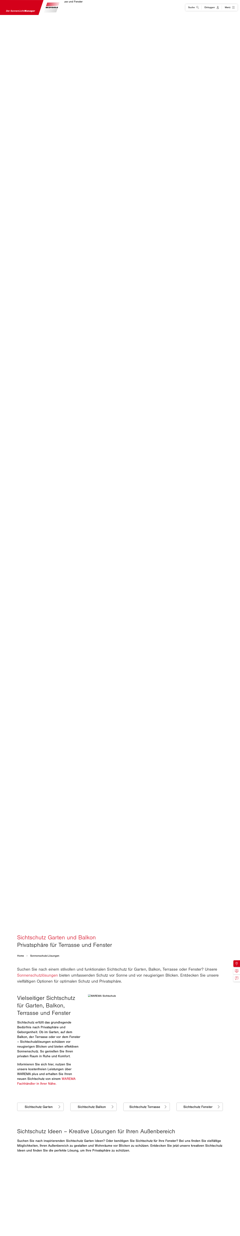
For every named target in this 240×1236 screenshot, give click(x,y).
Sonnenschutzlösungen (37, 975)
